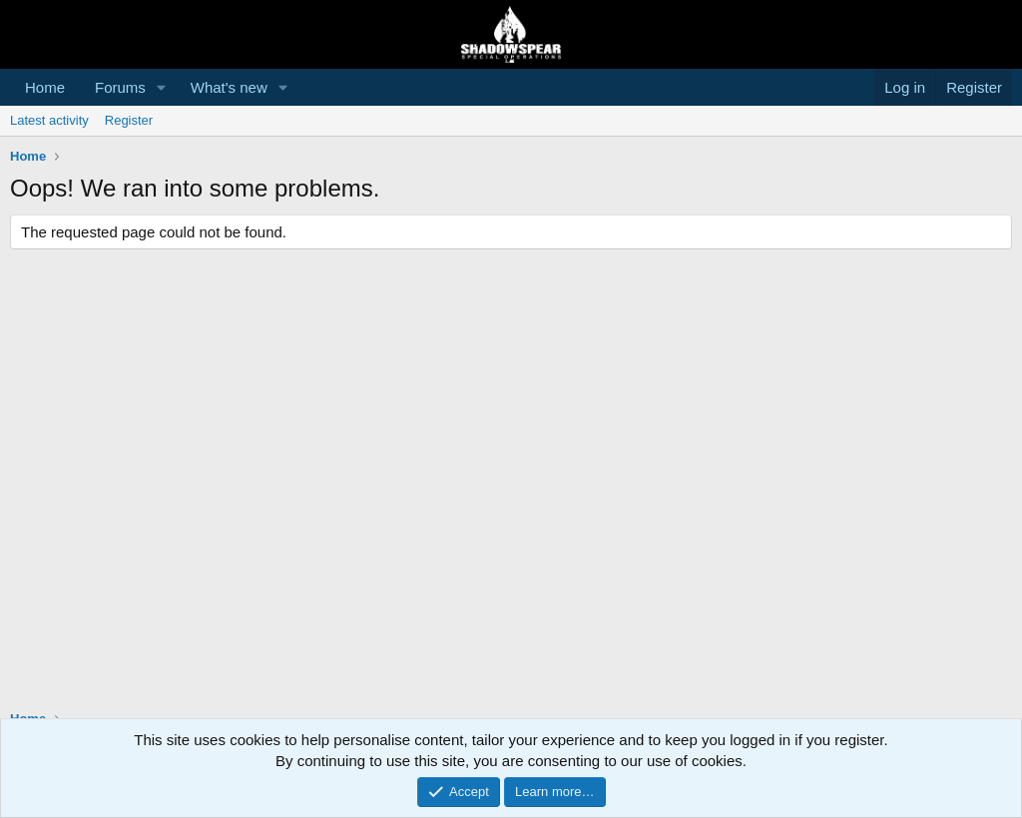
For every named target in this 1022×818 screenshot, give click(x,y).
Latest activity (49, 120)
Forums (120, 87)
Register (129, 120)
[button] (162, 87)
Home (45, 87)
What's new (229, 87)
